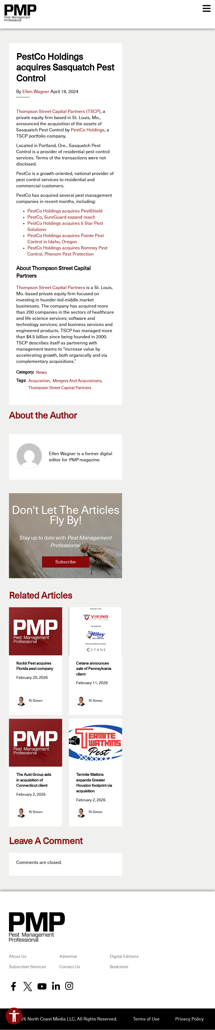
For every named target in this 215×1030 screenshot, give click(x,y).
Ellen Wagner (35, 91)
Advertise (68, 957)
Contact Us (69, 967)
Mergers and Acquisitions (77, 381)
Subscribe (65, 562)
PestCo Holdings (87, 130)
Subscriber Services (27, 967)
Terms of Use (146, 1019)
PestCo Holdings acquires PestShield (64, 211)
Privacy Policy (189, 1019)
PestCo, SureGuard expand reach (61, 217)
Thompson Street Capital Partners (50, 287)
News (41, 372)
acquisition (39, 381)
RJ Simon (36, 701)
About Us (17, 957)
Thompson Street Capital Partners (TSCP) (58, 111)
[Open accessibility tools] (14, 1016)
